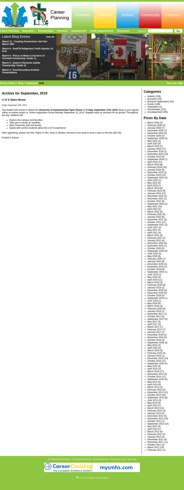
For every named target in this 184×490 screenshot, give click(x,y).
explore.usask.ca (19, 112)
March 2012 (153, 431)
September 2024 (155, 159)
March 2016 (153, 350)
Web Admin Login (118, 459)
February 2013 (154, 410)
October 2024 (154, 156)
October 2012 (154, 421)
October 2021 (154, 222)
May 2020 (152, 256)
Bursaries (152, 99)
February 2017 (154, 329)
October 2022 (154, 201)
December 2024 (155, 151)
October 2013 (154, 395)
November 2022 (155, 198)
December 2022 (155, 196)
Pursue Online (7, 83)
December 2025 (155, 130)
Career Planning (9, 30)
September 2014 (155, 379)
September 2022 (155, 204)
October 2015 (154, 361)
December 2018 (155, 290)
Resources (123, 30)
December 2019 (155, 264)
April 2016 (152, 348)
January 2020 (154, 261)
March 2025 (153, 146)
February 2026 (154, 125)
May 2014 (152, 382)
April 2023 (152, 185)
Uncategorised (154, 112)
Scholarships (153, 109)
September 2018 (155, 298)
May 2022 (152, 206)
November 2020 (155, 245)
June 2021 (152, 227)
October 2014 (154, 376)
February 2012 (154, 434)
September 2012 (155, 423)
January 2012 (154, 437)
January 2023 (154, 193)
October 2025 (154, 135)
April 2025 (152, 143)
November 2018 (155, 293)
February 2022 (154, 214)
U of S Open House (14, 99)
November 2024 (155, 154)
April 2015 (152, 369)
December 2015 (155, 358)
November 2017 (155, 314)
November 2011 (155, 442)
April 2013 (152, 405)
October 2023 (154, 175)
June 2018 (152, 300)
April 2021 (152, 232)
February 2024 (154, 167)
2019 (41, 83)
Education (28, 30)
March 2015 (153, 371)
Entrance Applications (158, 101)
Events (15, 137)
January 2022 (154, 217)
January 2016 (154, 355)
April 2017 (152, 324)
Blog (20, 83)
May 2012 (152, 426)
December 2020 (155, 243)
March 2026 (153, 122)
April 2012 (152, 429)
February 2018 (154, 308)
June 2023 (152, 180)
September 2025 (155, 138)
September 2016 (155, 342)
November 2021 (155, 219)
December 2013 (155, 392)
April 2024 (152, 162)
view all (50, 37)
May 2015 (152, 366)
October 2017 (154, 316)
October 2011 (154, 444)
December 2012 (155, 416)
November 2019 (155, 266)
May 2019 (152, 277)
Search (142, 31)
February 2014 (154, 389)
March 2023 (153, 188)
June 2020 (152, 253)
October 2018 (154, 295)
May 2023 (152, 183)
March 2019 (153, 282)
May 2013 (152, 403)
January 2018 (154, 311)
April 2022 (152, 209)
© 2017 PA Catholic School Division (92, 478)
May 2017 (152, 321)
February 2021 (154, 238)
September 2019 (155, 272)
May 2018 (152, 303)
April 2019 (152, 279)
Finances (62, 30)
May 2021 (152, 230)
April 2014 (152, 384)
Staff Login (131, 459)
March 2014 (153, 387)
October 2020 (154, 248)
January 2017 (154, 332)
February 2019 (154, 285)
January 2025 (154, 149)
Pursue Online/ (36, 15)
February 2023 (154, 190)
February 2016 (154, 353)
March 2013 (153, 408)
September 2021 (155, 224)
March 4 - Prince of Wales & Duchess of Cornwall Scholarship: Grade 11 (23, 57)
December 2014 (155, 374)
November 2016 (155, 337)
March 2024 (153, 164)
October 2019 (154, 269)
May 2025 (152, 141)
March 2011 (153, 447)
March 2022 (153, 211)
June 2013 (152, 400)
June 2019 (152, 274)
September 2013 (155, 397)
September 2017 (155, 319)
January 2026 (154, 128)
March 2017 (153, 327)
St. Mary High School (81, 459)
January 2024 (154, 170)
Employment (79, 30)
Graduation (152, 106)
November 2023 (155, 172)
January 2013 (154, 413)
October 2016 (154, 340)
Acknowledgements (101, 459)
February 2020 (154, 259)
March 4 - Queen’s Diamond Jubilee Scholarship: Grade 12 (21, 64)
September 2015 (155, 363)
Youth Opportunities (101, 30)
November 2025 (155, 133)
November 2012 (155, 418)
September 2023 (155, 177)
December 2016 (155, 334)
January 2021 (154, 240)
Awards (151, 96)
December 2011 (155, 439)
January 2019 (154, 287)
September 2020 (155, 251)
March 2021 (153, 235)
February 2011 (154, 450)
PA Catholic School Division (59, 459)
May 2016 (152, 345)
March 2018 (153, 306)
